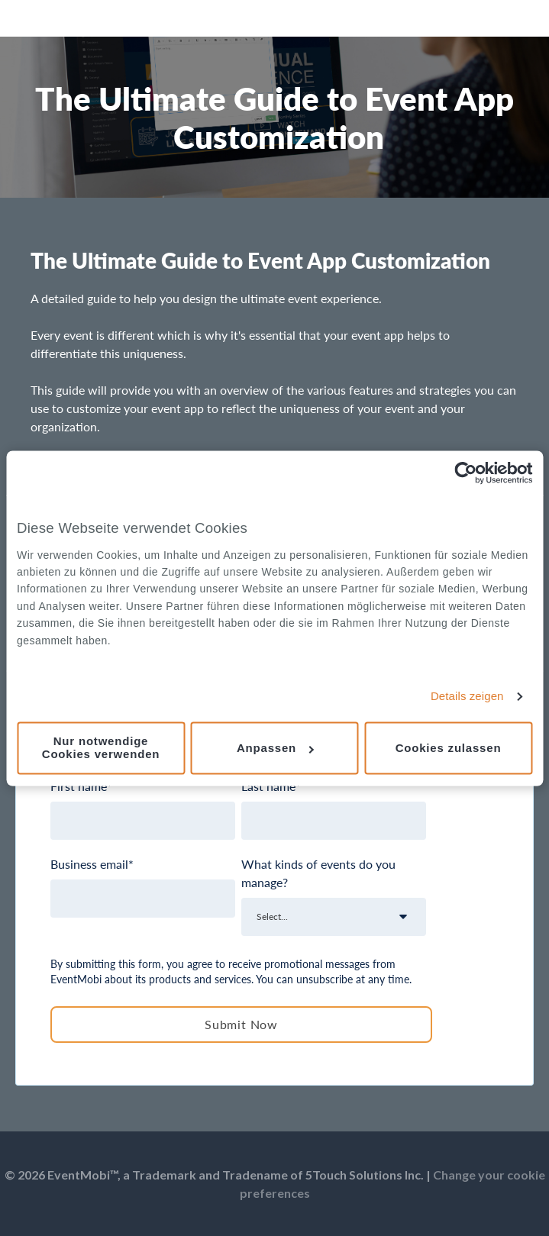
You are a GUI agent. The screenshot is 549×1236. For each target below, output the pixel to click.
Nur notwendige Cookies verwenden (101, 748)
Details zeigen (467, 696)
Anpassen (275, 747)
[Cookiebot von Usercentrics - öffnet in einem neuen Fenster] (465, 472)
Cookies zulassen (449, 747)
